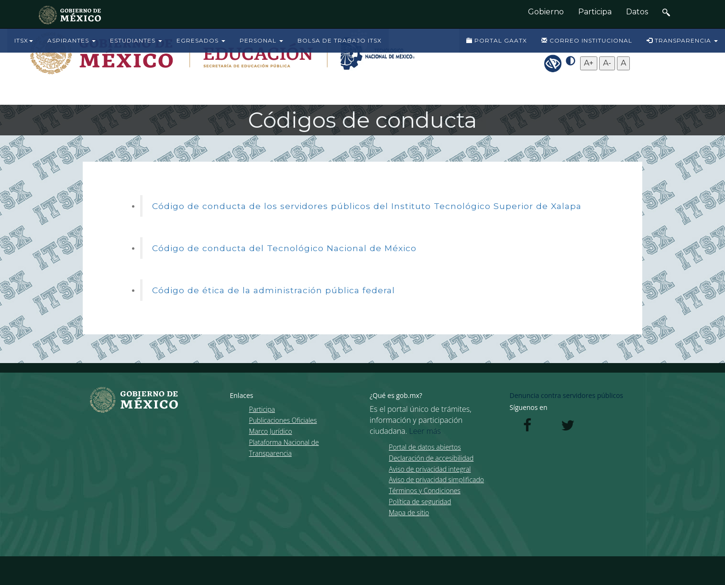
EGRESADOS (200, 40)
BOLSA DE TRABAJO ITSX (339, 40)
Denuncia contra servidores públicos (567, 395)
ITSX (23, 40)
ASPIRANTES (71, 40)
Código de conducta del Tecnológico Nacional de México (284, 248)
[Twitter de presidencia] (567, 427)
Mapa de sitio (409, 512)
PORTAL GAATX (496, 40)
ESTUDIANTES (136, 40)
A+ (588, 62)
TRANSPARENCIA (682, 40)
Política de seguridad (420, 501)
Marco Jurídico (270, 431)
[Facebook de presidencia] (527, 427)
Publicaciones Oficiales (283, 420)
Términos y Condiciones (425, 490)
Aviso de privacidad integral (430, 469)
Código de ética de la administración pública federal (273, 290)
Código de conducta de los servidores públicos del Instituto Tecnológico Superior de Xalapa (367, 206)
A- (607, 62)
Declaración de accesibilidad (431, 458)
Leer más (425, 431)
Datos (637, 11)
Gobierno (546, 11)
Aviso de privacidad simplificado (436, 479)
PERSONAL (261, 40)
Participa (595, 11)
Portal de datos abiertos (425, 447)
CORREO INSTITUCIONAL (586, 40)
